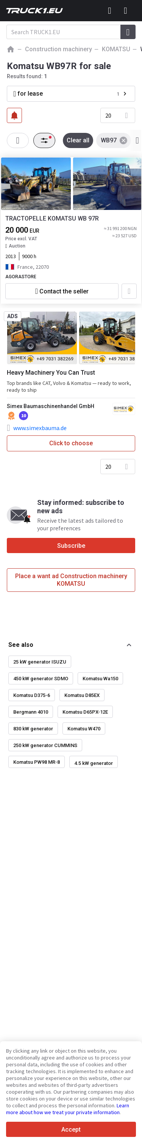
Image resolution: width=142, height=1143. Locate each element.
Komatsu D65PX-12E (85, 712)
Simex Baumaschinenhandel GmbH (50, 406)
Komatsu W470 (83, 729)
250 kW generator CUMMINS (45, 745)
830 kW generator (33, 729)
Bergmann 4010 (30, 712)
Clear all (78, 140)
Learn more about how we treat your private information (67, 1109)
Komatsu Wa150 (100, 678)
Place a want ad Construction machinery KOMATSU (71, 579)
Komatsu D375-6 (31, 695)
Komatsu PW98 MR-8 (36, 762)
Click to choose (71, 443)
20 (108, 115)
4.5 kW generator (93, 763)
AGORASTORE (20, 276)
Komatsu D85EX (82, 695)
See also (20, 644)
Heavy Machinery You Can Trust (51, 372)
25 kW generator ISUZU (39, 662)
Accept (71, 1129)
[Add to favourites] (129, 291)
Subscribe (71, 545)
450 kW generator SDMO (40, 678)
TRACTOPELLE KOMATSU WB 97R (52, 218)
